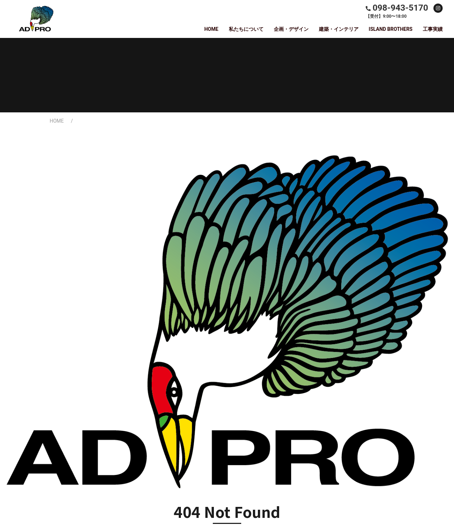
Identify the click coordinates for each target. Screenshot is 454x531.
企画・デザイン (291, 29)
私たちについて (246, 29)
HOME (211, 29)
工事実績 (433, 29)
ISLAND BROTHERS (391, 29)
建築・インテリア (339, 29)
